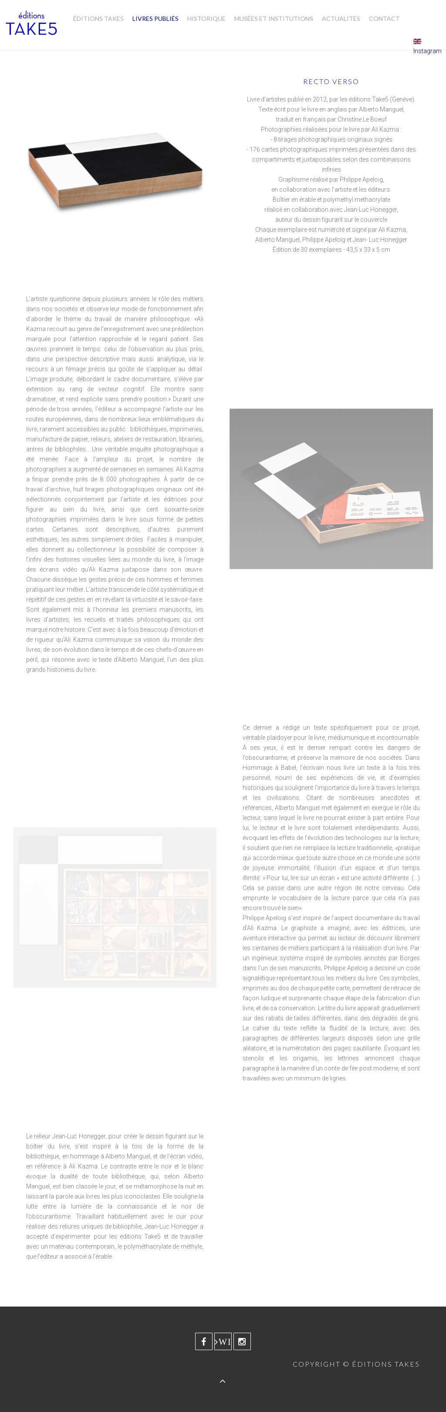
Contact (384, 18)
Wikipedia (225, 1342)
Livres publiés (155, 18)
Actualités (341, 18)
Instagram (427, 50)
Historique (206, 18)
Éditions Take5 (98, 18)
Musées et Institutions (273, 18)
